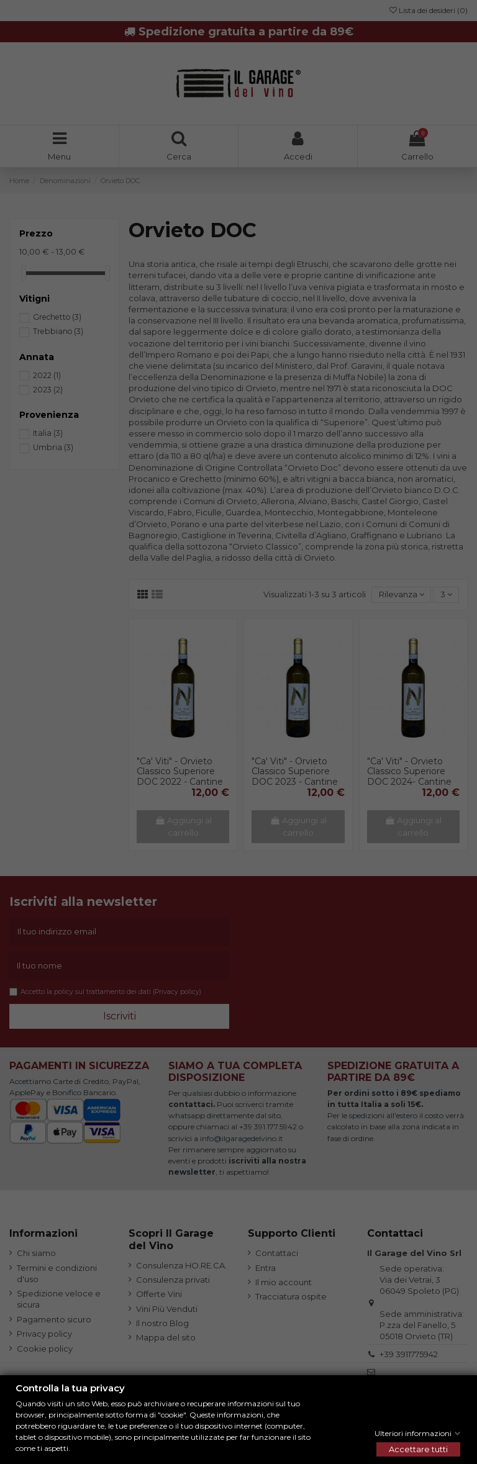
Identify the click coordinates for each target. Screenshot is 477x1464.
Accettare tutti (418, 1449)
